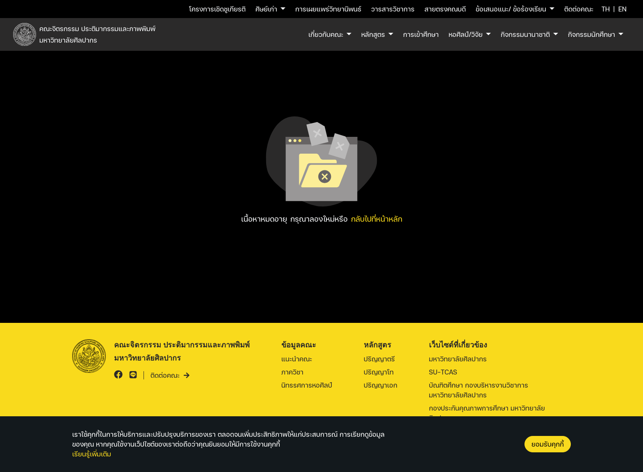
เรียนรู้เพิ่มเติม (91, 453)
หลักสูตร (373, 34)
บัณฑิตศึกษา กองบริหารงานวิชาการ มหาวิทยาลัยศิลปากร (478, 389)
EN (622, 9)
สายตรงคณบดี (445, 9)
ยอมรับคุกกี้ (547, 444)
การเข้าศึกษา (421, 34)
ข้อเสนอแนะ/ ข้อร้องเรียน (511, 9)
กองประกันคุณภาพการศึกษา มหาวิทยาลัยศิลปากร (487, 412)
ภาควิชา (292, 372)
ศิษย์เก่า (266, 9)
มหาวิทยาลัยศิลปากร (458, 358)
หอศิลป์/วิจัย (466, 34)
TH (606, 9)
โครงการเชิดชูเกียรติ (217, 9)
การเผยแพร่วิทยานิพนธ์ (328, 9)
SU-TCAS (443, 372)
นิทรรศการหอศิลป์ (306, 385)
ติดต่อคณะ (578, 9)
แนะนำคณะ (296, 358)
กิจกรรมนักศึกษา (591, 34)
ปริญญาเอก (380, 385)
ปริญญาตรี (379, 358)
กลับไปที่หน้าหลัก (376, 218)
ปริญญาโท (379, 372)
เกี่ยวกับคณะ (325, 34)
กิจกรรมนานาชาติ (525, 34)
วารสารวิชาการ (393, 9)
